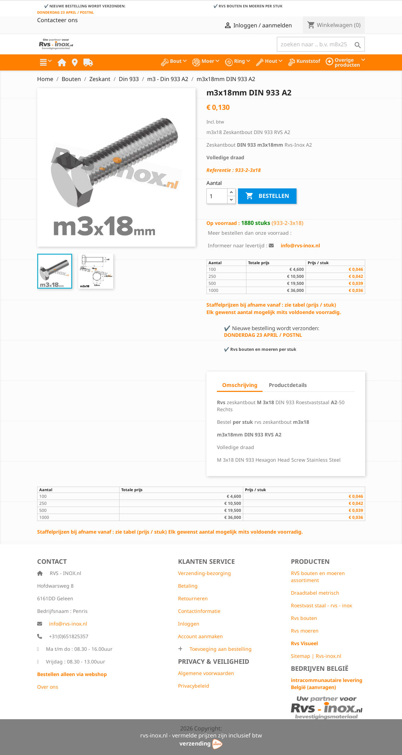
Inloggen (188, 623)
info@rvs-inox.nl (68, 623)
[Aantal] (217, 196)
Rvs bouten (304, 618)
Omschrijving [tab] (239, 384)
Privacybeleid (193, 685)
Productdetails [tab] (288, 384)
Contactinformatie (199, 611)
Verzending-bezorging (204, 573)
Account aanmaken (200, 636)
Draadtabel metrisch (315, 592)
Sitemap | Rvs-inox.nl (316, 656)
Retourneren (193, 598)
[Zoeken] (321, 44)
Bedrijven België (319, 668)
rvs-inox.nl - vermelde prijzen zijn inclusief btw (201, 735)
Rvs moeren (305, 630)
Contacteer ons (57, 20)
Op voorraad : (223, 223)
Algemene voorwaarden (206, 673)
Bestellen (267, 196)
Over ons (47, 686)
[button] (46, 62)
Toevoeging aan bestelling (220, 649)
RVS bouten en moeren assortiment (318, 576)
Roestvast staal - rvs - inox (321, 605)
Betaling (188, 585)
